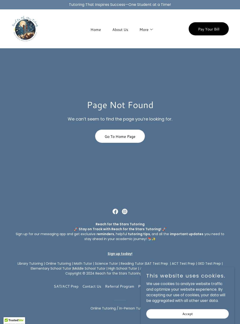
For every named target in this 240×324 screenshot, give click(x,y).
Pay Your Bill (208, 29)
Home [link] (95, 29)
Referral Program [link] (119, 286)
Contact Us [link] (91, 286)
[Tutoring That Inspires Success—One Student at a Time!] (120, 4)
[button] (144, 29)
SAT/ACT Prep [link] (66, 286)
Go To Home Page (120, 136)
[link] (25, 28)
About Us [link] (120, 29)
